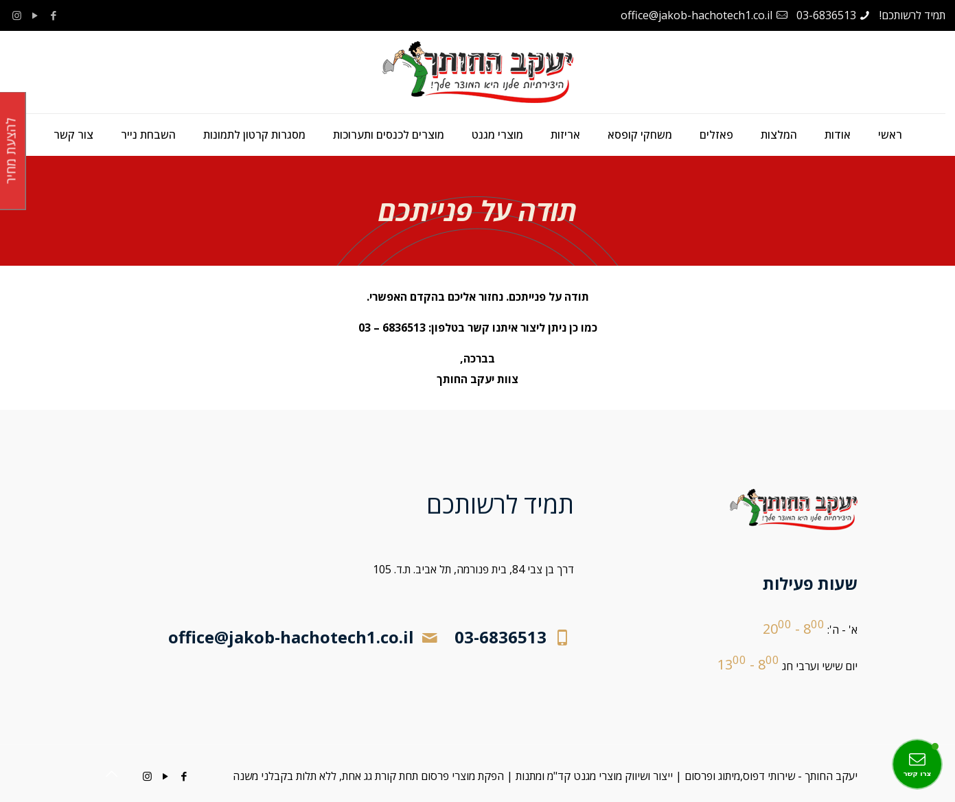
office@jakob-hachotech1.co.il (696, 15)
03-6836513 (826, 15)
